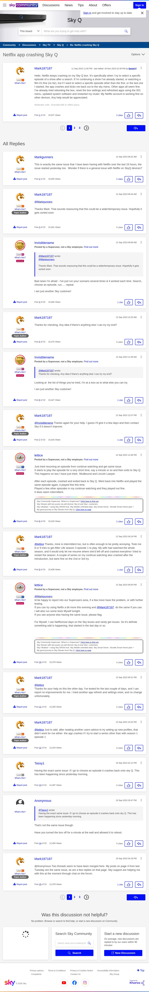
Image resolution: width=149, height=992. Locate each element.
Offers (106, 5)
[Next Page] (86, 128)
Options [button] (135, 54)
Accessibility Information (108, 970)
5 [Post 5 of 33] (39, 342)
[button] (141, 68)
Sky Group (114, 974)
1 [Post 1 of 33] (39, 115)
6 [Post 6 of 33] (39, 400)
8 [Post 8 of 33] (39, 521)
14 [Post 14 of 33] (40, 843)
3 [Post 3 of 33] (39, 227)
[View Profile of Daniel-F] (133, 68)
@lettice (39, 544)
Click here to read (83, 509)
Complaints (36, 974)
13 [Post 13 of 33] (40, 785)
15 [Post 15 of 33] (40, 884)
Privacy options (37, 970)
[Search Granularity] (30, 31)
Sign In (139, 5)
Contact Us (75, 974)
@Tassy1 (43, 810)
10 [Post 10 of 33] (40, 662)
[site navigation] (4, 5)
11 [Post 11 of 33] (40, 707)
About (93, 5)
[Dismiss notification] (142, 13)
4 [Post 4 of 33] (39, 302)
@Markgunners (43, 201)
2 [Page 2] (74, 127)
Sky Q (74, 20)
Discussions (51, 5)
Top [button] (142, 970)
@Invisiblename (43, 422)
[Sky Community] (23, 5)
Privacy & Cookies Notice (81, 970)
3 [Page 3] (79, 127)
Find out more (91, 247)
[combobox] (81, 31)
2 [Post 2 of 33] (39, 179)
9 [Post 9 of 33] (39, 569)
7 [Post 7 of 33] (39, 440)
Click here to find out (90, 501)
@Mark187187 (46, 256)
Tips (81, 5)
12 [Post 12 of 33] (40, 748)
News (69, 5)
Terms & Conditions (57, 970)
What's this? (20, 83)
